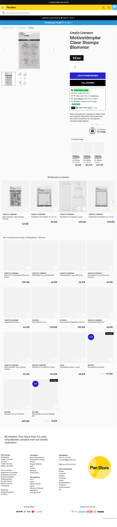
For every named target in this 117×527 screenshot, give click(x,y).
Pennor (32, 462)
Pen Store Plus (6, 470)
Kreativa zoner (6, 483)
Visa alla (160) (35, 492)
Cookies (4, 494)
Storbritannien (64, 487)
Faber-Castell (35, 484)
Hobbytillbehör (21, 28)
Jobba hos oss (6, 464)
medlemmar (94, 96)
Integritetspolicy (7, 492)
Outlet (32, 468)
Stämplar (31, 28)
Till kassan (87, 83)
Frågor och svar (7, 459)
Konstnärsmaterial (37, 457)
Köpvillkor (4, 490)
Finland (61, 476)
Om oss (4, 462)
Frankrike (62, 478)
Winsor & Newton (36, 488)
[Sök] (58, 12)
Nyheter (33, 470)
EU (60, 489)
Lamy (32, 482)
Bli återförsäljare (7, 477)
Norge (61, 471)
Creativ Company (81, 32)
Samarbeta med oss (8, 475)
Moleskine (34, 490)
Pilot (31, 479)
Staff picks (34, 473)
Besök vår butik (7, 466)
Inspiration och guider (9, 472)
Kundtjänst (5, 457)
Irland (61, 480)
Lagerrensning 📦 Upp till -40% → (58, 18)
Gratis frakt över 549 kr (58, 2)
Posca (32, 486)
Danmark (62, 473)
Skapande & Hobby (8, 28)
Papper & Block (36, 464)
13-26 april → (58, 23)
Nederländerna (64, 483)
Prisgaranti (5, 486)
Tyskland (62, 485)
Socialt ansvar (6, 481)
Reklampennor (6, 479)
